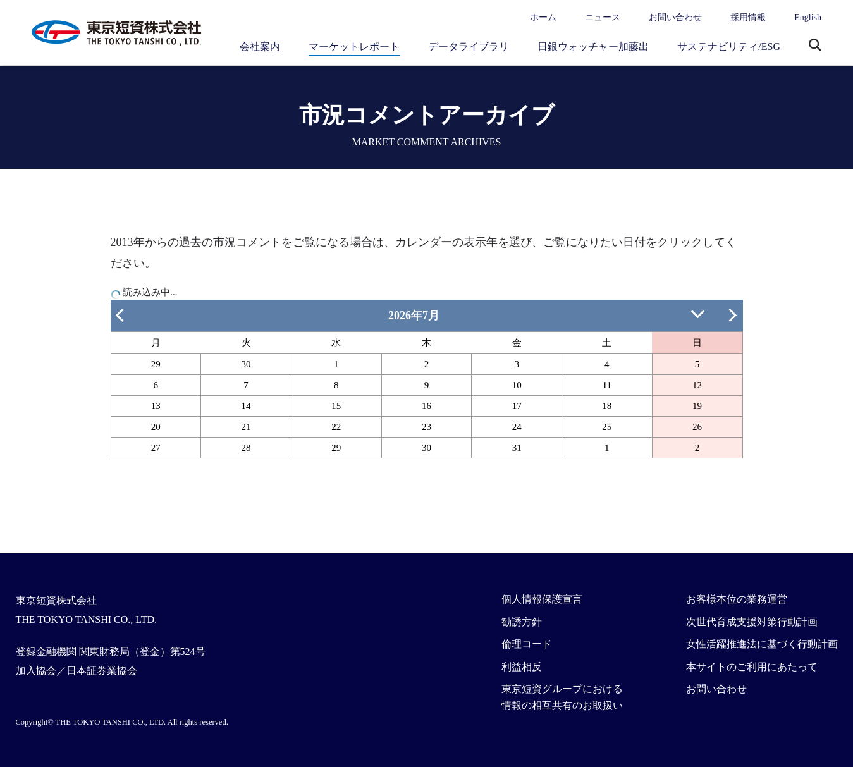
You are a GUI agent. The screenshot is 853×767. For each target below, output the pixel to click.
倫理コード (526, 644)
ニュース (602, 17)
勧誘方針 (521, 622)
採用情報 (748, 17)
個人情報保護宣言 (541, 599)
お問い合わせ (675, 17)
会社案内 (260, 46)
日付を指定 (699, 313)
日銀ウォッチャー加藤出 (593, 46)
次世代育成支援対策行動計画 (752, 622)
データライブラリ (468, 46)
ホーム (543, 17)
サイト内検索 (815, 46)
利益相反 (521, 666)
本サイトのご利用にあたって (752, 666)
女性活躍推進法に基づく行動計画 (762, 644)
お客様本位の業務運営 (736, 599)
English (807, 17)
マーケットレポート (354, 46)
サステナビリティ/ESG (728, 46)
